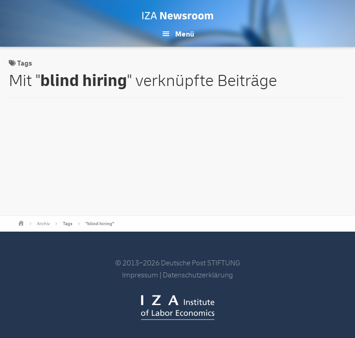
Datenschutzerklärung (198, 275)
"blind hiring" (100, 224)
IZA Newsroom (177, 15)
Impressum (140, 275)
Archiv (43, 224)
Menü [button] (184, 34)
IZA (177, 307)
